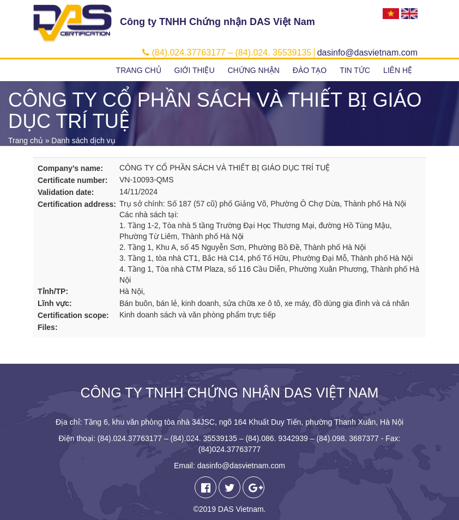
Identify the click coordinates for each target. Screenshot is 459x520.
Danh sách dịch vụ (83, 140)
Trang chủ (138, 70)
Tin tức (355, 70)
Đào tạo (310, 70)
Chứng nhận (253, 70)
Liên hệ (397, 70)
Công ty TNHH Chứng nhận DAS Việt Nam (217, 21)
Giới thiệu (194, 70)
